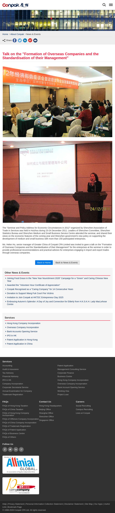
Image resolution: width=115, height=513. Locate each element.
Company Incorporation (12, 384)
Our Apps (98, 504)
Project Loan (63, 394)
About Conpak (17, 34)
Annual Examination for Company (17, 391)
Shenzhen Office (46, 416)
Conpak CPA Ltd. (21, 510)
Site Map (89, 504)
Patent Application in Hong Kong (22, 339)
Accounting (7, 365)
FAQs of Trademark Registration (16, 426)
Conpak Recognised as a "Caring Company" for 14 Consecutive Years (40, 289)
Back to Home (44, 262)
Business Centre (65, 376)
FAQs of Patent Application (14, 430)
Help (4, 504)
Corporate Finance (66, 373)
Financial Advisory (10, 376)
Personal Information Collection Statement (44, 504)
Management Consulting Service (72, 369)
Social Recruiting (83, 406)
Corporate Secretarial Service (15, 387)
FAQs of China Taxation (12, 409)
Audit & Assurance (10, 369)
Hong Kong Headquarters (50, 406)
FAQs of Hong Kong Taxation (15, 406)
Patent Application (65, 365)
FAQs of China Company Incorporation (19, 422)
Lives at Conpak (83, 413)
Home (5, 34)
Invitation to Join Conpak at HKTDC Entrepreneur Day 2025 (35, 297)
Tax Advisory (8, 373)
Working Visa (63, 391)
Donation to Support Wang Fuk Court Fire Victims (30, 293)
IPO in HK (11, 335)
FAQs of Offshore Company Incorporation (20, 419)
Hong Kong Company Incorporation (23, 323)
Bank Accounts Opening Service (22, 331)
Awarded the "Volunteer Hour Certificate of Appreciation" (33, 285)
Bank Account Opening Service (71, 387)
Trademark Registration (12, 394)
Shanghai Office (46, 413)
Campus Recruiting (84, 409)
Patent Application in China (19, 344)
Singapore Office (46, 420)
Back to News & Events (67, 262)
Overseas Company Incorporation (23, 327)
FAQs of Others (9, 437)
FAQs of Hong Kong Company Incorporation (15, 414)
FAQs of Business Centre (13, 433)
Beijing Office (45, 409)
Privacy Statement (16, 504)
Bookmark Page (15, 507)
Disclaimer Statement (73, 504)
